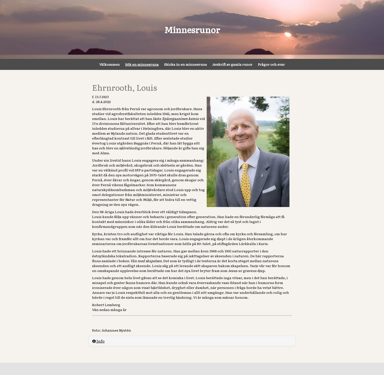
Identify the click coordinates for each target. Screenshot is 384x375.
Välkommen (109, 64)
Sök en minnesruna (142, 64)
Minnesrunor (192, 29)
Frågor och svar (271, 64)
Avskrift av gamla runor (232, 64)
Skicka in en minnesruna (185, 64)
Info (98, 341)
